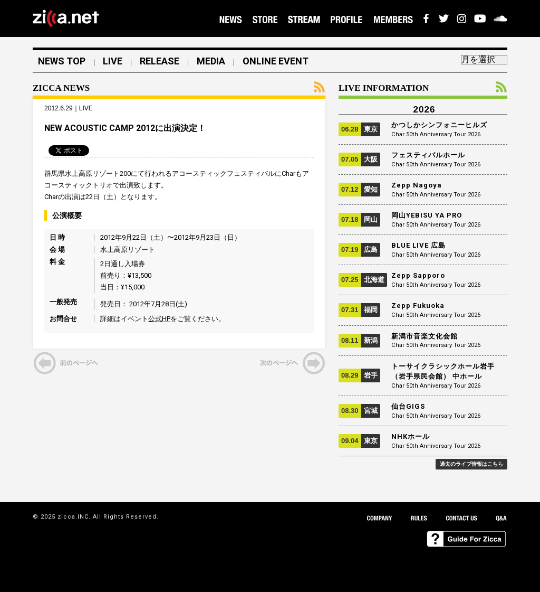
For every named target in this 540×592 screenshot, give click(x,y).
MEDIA (211, 61)
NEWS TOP (61, 61)
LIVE (112, 61)
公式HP (159, 318)
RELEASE (159, 61)
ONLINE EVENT (275, 61)
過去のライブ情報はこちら (471, 464)
